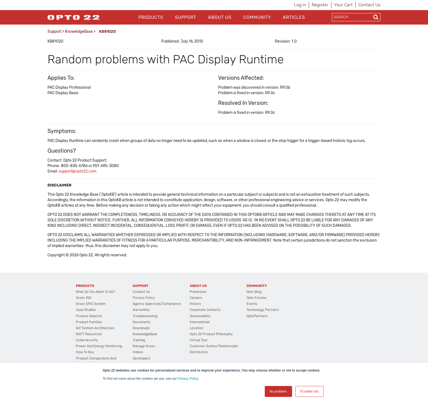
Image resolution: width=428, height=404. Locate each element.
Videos (138, 352)
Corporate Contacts (205, 310)
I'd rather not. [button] (309, 391)
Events (251, 304)
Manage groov (144, 346)
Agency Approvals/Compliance (157, 304)
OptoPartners (257, 316)
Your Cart (343, 4)
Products (150, 17)
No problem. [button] (278, 391)
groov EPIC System (91, 304)
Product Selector (89, 316)
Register (320, 4)
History (195, 304)
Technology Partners (262, 310)
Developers (141, 358)
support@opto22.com (77, 171)
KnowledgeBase (79, 31)
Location (196, 328)
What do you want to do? (95, 292)
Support (185, 17)
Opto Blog (253, 292)
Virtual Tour (199, 340)
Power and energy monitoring (99, 346)
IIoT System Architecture (95, 328)
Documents (141, 322)
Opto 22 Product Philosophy (211, 334)
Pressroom (198, 292)
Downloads (141, 328)
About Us (219, 17)
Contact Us (369, 4)
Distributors (199, 352)
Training (139, 340)
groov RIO (83, 298)
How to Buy (85, 352)
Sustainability (200, 316)
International (200, 322)
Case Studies (86, 310)
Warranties (141, 310)
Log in (300, 4)
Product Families (89, 322)
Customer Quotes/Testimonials (214, 346)
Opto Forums (256, 298)
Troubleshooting (145, 316)
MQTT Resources (89, 334)
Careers (196, 298)
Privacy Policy (188, 379)
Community (257, 17)
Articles (294, 17)
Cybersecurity (87, 340)
